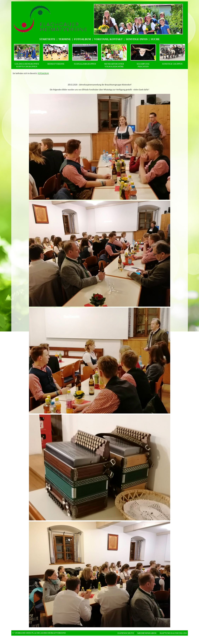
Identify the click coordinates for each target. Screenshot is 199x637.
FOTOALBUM (43, 73)
